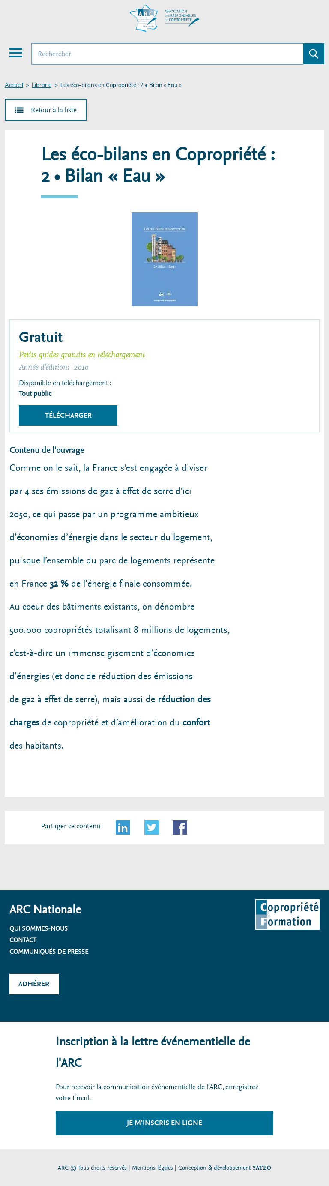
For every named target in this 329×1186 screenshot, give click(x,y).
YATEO (261, 1167)
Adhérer (33, 983)
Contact (22, 940)
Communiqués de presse (48, 951)
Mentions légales (152, 1167)
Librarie (41, 85)
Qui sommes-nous (38, 928)
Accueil (14, 85)
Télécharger (68, 415)
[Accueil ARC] (164, 18)
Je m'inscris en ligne (164, 1122)
